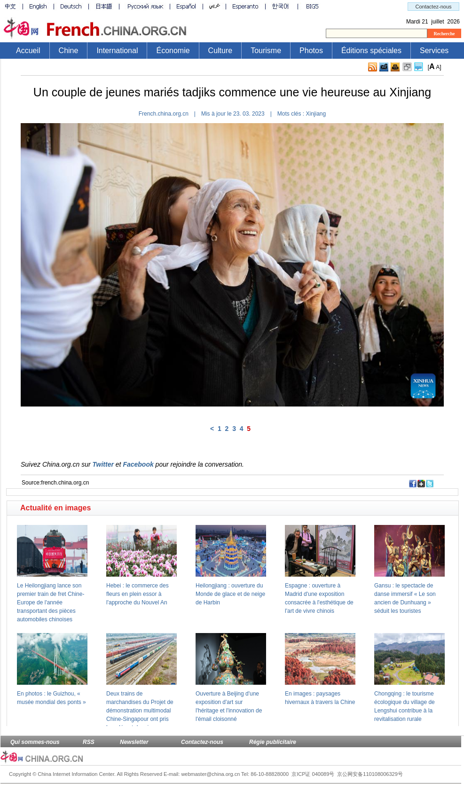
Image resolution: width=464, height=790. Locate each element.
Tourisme (266, 51)
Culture (220, 51)
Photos (311, 51)
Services (434, 51)
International (117, 51)
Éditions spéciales (371, 51)
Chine (69, 51)
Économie (172, 51)
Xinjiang (316, 113)
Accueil (28, 51)
